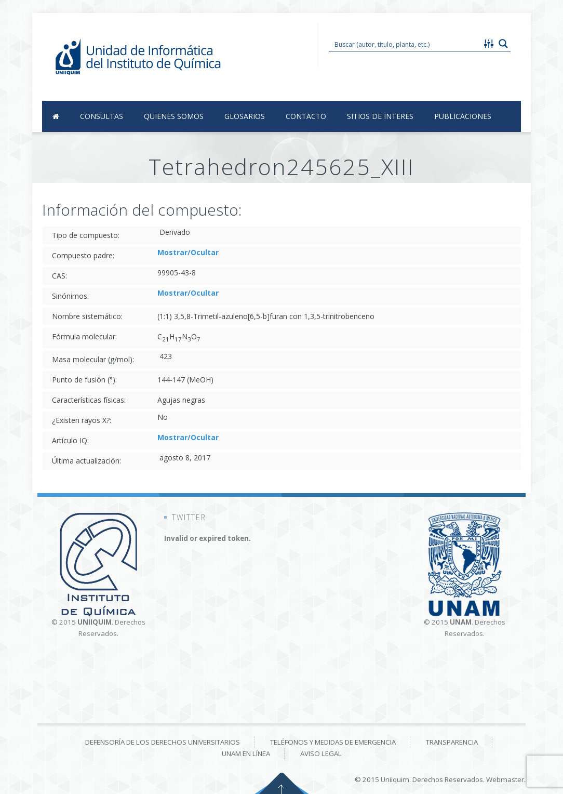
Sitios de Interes (380, 116)
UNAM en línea (246, 753)
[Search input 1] (405, 43)
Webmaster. (506, 779)
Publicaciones (462, 116)
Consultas (101, 116)
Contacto (306, 116)
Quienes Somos (174, 116)
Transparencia (452, 742)
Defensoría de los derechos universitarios (162, 742)
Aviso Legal (321, 753)
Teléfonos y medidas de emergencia (333, 742)
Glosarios (244, 116)
